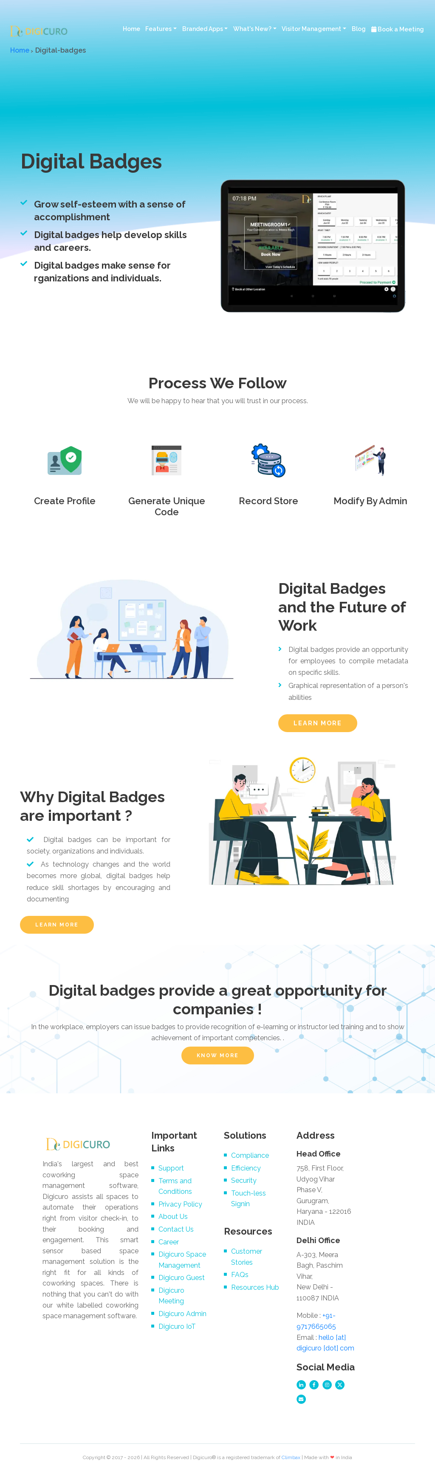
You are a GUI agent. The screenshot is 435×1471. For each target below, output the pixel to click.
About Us (173, 1217)
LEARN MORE (318, 723)
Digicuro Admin (182, 1314)
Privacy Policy (180, 1204)
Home (131, 28)
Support (171, 1168)
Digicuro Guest (181, 1278)
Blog (359, 28)
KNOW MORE (218, 1055)
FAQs (240, 1275)
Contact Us (176, 1229)
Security (244, 1180)
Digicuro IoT (177, 1326)
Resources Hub (255, 1287)
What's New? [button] (252, 28)
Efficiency (246, 1168)
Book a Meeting (397, 29)
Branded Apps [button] (202, 28)
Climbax (291, 1457)
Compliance (250, 1155)
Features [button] (158, 28)
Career (168, 1242)
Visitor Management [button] (311, 28)
